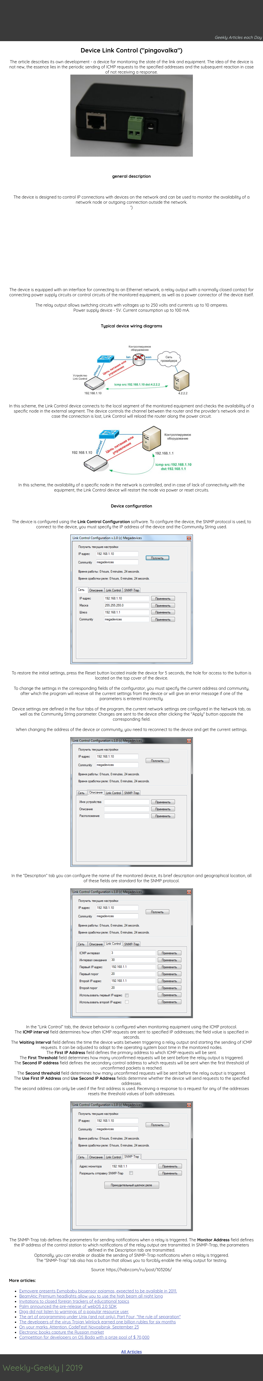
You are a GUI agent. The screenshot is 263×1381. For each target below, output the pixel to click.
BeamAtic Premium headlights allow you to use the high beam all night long (91, 1296)
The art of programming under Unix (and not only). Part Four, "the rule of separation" (100, 1316)
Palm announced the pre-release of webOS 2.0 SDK (68, 1306)
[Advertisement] (131, 246)
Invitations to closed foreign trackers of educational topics (74, 1301)
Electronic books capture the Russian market (61, 1332)
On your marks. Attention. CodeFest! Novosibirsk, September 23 (79, 1327)
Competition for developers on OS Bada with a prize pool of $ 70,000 (84, 1337)
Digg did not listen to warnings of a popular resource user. (74, 1311)
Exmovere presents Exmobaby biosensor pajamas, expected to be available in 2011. (98, 1291)
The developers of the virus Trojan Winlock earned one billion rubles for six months (97, 1321)
